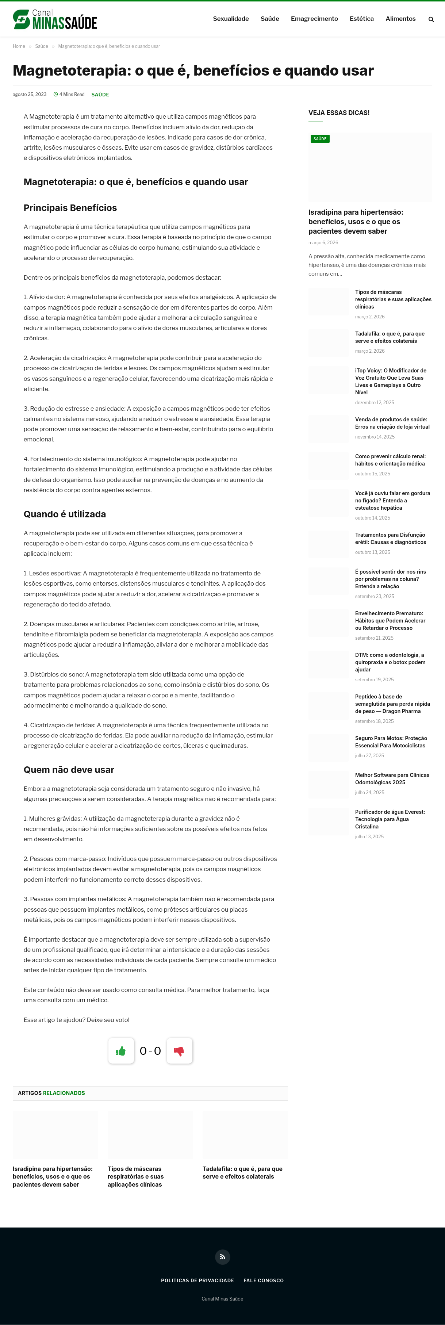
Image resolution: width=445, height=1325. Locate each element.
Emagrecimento (314, 18)
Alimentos (400, 18)
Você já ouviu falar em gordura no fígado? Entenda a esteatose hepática (392, 500)
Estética (362, 18)
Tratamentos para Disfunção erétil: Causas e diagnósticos (390, 538)
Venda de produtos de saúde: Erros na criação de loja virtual (392, 423)
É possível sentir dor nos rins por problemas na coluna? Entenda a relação (390, 579)
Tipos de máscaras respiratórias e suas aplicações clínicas (136, 1177)
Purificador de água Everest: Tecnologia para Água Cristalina (390, 819)
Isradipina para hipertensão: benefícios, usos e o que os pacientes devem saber (53, 1177)
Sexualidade (231, 18)
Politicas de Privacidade (197, 1281)
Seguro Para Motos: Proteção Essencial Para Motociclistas (391, 742)
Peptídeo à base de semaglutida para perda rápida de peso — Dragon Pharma (392, 704)
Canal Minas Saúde (222, 1299)
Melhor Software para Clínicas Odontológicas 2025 (392, 779)
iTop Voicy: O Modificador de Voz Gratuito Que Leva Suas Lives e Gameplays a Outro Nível (390, 382)
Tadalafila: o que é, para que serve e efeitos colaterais (243, 1173)
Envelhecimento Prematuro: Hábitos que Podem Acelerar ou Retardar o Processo (390, 620)
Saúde (270, 18)
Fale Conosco (264, 1281)
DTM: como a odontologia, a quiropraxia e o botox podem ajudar (390, 662)
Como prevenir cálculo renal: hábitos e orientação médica (390, 460)
